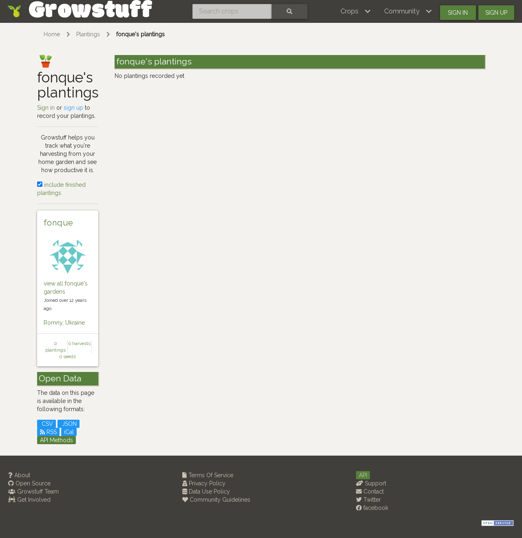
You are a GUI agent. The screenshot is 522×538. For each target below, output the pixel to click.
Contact (370, 491)
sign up (73, 107)
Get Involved (29, 499)
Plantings (88, 34)
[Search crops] (232, 11)
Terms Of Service (207, 475)
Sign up (496, 12)
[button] (356, 11)
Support (371, 483)
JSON (68, 424)
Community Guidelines (216, 499)
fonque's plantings (140, 34)
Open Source (29, 483)
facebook (372, 508)
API (363, 475)
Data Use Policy (206, 491)
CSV (46, 424)
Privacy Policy (204, 483)
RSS (48, 432)
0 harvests (80, 343)
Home (52, 34)
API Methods (56, 440)
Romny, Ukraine (64, 322)
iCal (69, 432)
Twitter (368, 499)
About (19, 475)
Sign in (458, 12)
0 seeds (68, 356)
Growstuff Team (33, 491)
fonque (58, 223)
